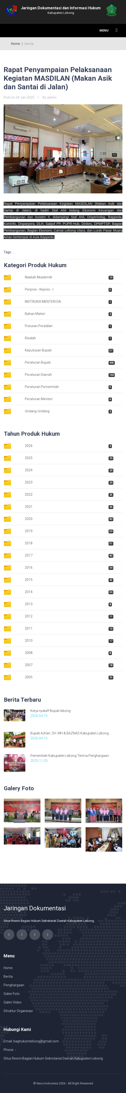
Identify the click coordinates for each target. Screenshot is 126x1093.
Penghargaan (14, 985)
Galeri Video (13, 1002)
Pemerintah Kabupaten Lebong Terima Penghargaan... (70, 756)
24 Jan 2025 (25, 97)
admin (52, 97)
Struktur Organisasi (18, 1011)
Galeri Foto (12, 994)
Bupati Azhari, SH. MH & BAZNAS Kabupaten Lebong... (70, 733)
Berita (8, 976)
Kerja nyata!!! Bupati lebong (50, 711)
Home (15, 44)
